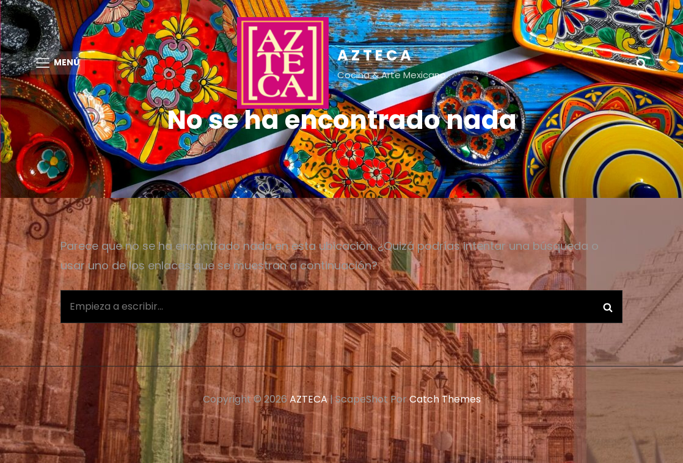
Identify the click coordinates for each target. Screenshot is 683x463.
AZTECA (375, 55)
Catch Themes (445, 402)
